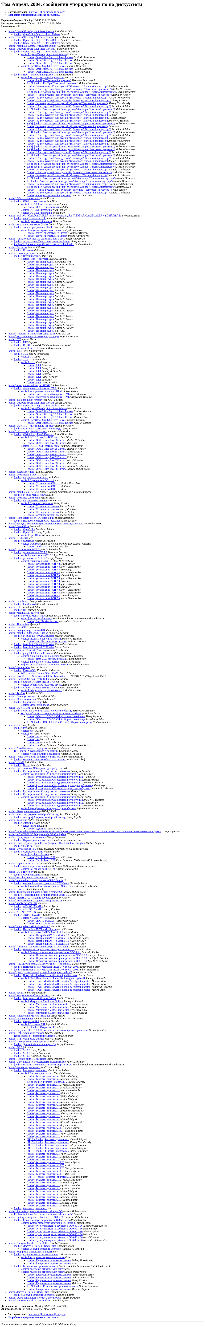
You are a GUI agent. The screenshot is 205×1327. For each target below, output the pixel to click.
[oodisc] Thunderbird (18, 624)
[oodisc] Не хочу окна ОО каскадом (27, 1058)
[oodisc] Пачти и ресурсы (21, 253)
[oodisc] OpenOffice (18, 526)
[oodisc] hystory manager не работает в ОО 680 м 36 (35, 1217)
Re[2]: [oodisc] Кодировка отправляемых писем (52, 1286)
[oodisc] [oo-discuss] (18, 601)
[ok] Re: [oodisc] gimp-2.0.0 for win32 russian (44, 664)
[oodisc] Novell (16, 762)
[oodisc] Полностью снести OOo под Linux (31, 517)
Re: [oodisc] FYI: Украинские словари (34, 1035)
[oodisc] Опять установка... (22, 696)
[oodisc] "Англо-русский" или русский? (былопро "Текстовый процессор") (67, 103)
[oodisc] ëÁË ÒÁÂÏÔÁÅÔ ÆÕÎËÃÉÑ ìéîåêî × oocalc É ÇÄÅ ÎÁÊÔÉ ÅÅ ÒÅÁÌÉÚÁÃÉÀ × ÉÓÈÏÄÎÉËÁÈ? (64, 215)
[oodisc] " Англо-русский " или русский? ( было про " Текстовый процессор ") (69, 89)
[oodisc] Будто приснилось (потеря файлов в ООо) (35, 1297)
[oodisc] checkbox (17, 889)
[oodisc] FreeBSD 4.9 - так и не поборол (29, 897)
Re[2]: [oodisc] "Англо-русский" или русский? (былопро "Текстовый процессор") (71, 109)
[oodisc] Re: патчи (17, 247)
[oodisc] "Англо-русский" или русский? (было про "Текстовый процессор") (67, 86)
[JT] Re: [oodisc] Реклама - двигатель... (48, 1139)
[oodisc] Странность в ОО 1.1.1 (24, 474)
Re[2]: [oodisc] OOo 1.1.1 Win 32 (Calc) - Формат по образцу (59, 722)
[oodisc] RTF (14, 339)
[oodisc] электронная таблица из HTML (29, 385)
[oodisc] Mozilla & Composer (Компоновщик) (32, 45)
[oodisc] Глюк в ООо (19, 667)
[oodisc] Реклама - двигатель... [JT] (46, 1128)
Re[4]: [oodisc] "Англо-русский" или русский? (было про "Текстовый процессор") (71, 166)
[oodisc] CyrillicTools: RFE (22, 848)
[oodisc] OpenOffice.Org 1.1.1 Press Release (31, 31)
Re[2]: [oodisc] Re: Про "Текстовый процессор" (52, 83)
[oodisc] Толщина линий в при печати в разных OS (35, 892)
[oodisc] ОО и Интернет (20, 871)
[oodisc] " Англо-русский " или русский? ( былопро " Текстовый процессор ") (69, 100)
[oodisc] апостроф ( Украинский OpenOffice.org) (40, 817)
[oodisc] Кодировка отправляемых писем (30, 1251)
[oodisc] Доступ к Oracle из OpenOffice (29, 1243)
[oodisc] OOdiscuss (18, 538)
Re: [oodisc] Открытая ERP (41, 1027)
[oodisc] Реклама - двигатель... (24, 1067)
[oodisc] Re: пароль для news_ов (37, 869)
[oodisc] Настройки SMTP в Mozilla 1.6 (29, 926)
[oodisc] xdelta (15, 992)
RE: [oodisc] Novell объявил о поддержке (36, 751)
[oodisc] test (14, 725)
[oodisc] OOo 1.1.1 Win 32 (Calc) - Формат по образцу (43, 710)
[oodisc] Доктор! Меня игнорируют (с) (28, 1041)
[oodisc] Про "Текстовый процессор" (34, 74)
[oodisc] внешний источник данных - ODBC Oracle (35, 880)
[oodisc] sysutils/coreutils (21, 471)
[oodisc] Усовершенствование (24, 811)
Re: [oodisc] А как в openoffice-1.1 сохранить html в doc (44, 244)
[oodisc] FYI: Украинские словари (26, 1033)
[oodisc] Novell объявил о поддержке (27, 748)
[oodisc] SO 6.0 (16, 1047)
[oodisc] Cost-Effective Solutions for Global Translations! (37, 676)
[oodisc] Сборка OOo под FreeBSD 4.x (28, 679)
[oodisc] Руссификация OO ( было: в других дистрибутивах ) (60, 785)
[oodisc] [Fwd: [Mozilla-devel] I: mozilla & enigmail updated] (40, 972)
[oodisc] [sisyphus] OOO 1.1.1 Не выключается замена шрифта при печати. (48, 1030)
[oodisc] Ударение (17, 820)
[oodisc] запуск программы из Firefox (28, 224)
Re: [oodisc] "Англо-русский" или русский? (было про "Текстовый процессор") (70, 181)
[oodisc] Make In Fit (24, 845)
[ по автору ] (48, 12)
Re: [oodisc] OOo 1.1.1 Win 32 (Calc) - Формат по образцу (51, 713)
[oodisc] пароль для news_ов (23, 863)
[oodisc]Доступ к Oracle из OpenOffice (28, 1292)
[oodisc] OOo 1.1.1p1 (19, 707)
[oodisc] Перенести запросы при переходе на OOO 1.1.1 (38, 946)
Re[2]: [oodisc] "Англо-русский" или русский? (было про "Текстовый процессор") (71, 91)
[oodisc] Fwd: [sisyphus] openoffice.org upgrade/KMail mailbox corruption (46, 843)
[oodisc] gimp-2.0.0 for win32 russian (27, 650)
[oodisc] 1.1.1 (15, 350)
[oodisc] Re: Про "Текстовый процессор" (42, 77)
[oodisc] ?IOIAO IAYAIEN (22, 912)
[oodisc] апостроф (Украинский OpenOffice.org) (33, 814)
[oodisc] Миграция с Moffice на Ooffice (29, 995)
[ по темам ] (34, 12)
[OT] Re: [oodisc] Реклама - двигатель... (48, 1176)
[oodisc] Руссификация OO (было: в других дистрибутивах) (59, 788)
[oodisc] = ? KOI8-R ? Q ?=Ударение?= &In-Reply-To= (37, 834)
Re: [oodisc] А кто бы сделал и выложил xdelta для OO (43, 1214)
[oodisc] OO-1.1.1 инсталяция (24, 198)
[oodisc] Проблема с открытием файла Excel (32, 333)
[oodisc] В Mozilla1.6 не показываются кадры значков (37, 1061)
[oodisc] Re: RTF (23, 345)
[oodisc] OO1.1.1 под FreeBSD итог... (27, 431)
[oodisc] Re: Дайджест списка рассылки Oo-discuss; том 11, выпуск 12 (45, 523)
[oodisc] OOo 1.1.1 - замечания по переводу (31, 425)
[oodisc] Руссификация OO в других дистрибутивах (36, 768)
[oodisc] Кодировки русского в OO (26, 630)
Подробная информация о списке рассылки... (34, 14)
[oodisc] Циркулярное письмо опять (27, 837)
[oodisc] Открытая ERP (20, 1018)
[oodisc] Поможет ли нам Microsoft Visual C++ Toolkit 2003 (40, 963)
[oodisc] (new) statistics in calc (30, 218)
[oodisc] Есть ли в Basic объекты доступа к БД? (33, 336)
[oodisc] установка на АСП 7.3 (24, 549)
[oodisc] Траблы (16, 693)
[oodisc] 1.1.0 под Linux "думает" (25, 399)
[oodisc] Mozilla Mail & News (23, 492)
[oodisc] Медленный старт (22, 699)
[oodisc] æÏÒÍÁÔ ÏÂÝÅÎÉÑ (22, 903)
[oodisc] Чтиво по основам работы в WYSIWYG (34, 756)
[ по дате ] (60, 12)
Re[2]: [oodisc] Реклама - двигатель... (47, 1081)
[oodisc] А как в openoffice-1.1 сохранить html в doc (36, 238)
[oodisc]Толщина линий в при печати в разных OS (35, 900)
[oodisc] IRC (14, 607)
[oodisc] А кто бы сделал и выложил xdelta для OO (35, 1211)
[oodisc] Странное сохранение (24, 497)
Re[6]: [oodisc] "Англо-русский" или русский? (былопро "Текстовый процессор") (71, 155)
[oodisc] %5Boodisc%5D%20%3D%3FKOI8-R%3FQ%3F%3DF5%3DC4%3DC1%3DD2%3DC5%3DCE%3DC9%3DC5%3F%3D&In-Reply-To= (84, 831)
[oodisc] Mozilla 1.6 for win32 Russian (28, 633)
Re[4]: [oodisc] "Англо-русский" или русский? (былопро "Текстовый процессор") (71, 132)
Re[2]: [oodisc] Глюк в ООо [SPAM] (39, 673)
